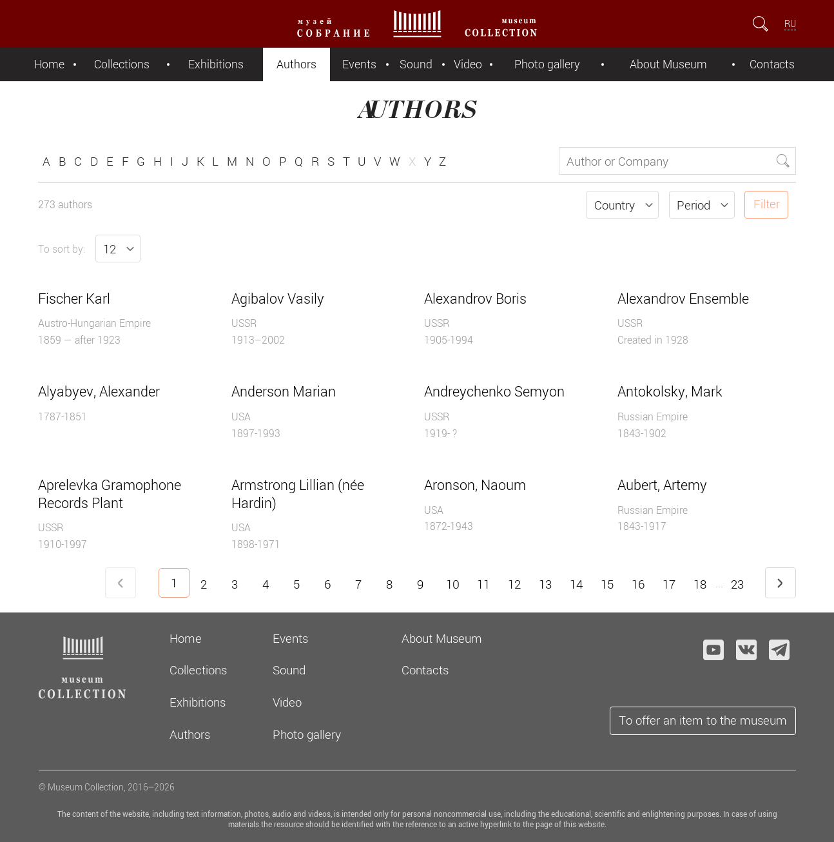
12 (514, 584)
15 (607, 584)
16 (638, 584)
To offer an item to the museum (703, 720)
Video (468, 64)
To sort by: (61, 249)
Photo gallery (547, 64)
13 (545, 584)
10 (453, 584)
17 (669, 584)
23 (737, 584)
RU (790, 23)
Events (359, 64)
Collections (122, 64)
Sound (416, 64)
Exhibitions (216, 64)
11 (483, 584)
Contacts (772, 64)
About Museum (668, 64)
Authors (296, 64)
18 (699, 584)
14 (576, 584)
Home (49, 64)
